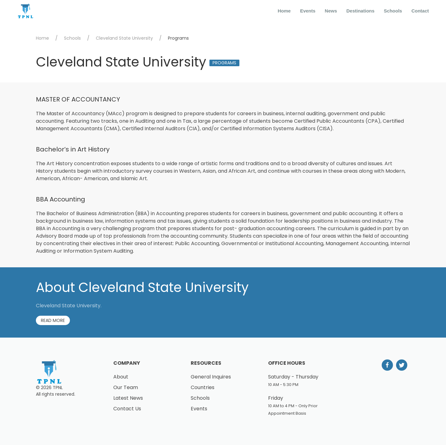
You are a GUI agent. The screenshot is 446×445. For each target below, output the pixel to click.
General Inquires (211, 376)
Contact (420, 10)
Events (307, 10)
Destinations (360, 10)
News (331, 10)
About (120, 376)
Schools (393, 10)
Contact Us (127, 408)
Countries (202, 387)
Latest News (128, 398)
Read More (53, 320)
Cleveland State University (124, 38)
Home (284, 10)
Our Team (125, 387)
